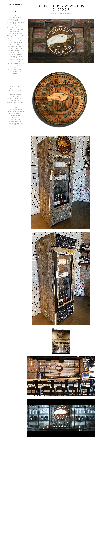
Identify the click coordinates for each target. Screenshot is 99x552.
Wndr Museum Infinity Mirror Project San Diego (15, 23)
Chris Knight (15, 4)
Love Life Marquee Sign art (15, 42)
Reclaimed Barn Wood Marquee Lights (15, 85)
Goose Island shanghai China (15, 94)
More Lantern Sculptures (15, 31)
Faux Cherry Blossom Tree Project (15, 40)
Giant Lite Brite (15, 96)
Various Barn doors (15, 115)
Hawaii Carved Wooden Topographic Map (15, 103)
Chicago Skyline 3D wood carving (15, 54)
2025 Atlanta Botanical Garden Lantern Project (15, 14)
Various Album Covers (15, 83)
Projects (15, 11)
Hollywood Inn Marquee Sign (15, 113)
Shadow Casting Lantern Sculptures (15, 46)
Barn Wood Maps (15, 117)
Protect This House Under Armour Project (15, 123)
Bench (15, 107)
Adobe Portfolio (63, 453)
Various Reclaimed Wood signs (15, 109)
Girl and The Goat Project (15, 75)
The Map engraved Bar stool (15, 33)
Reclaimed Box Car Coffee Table (15, 29)
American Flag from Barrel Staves (15, 98)
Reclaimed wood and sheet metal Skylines (15, 57)
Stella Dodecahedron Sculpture (15, 38)
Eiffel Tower (15, 77)
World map (15, 67)
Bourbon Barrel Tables (15, 92)
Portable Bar (15, 105)
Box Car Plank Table (15, 119)
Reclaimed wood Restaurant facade (16, 63)
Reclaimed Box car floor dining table (15, 27)
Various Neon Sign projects (15, 17)
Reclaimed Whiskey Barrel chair (15, 69)
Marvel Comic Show (15, 100)
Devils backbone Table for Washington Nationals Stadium (15, 36)
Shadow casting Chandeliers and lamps (15, 50)
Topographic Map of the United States (15, 111)
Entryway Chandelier (15, 25)
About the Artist (15, 9)
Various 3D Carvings (15, 65)
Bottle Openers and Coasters (15, 90)
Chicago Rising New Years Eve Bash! (15, 79)
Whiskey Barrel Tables (15, 61)
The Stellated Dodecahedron (15, 44)
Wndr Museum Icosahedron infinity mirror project (15, 20)
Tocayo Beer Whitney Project (15, 71)
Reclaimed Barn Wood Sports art (15, 59)
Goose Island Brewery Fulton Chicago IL (15, 88)
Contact (15, 129)
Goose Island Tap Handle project (15, 48)
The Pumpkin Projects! (15, 52)
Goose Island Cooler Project (15, 121)
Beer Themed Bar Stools (15, 87)
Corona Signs (16, 73)
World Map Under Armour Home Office (15, 81)
